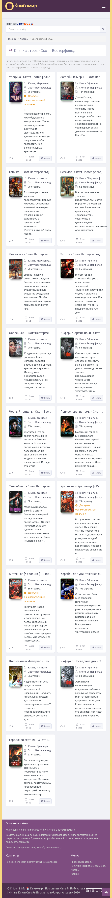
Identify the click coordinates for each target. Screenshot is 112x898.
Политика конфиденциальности (88, 866)
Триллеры (42, 746)
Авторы (24, 39)
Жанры (75, 874)
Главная (12, 39)
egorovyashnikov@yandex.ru (42, 862)
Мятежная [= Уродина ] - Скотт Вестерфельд (30, 574)
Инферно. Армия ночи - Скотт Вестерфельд (81, 333)
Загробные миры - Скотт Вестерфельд (81, 77)
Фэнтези (93, 83)
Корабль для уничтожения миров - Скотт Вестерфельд (81, 574)
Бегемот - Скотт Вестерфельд (81, 172)
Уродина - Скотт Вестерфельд (29, 77)
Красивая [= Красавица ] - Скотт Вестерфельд (81, 486)
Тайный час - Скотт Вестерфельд (30, 486)
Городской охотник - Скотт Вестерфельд (30, 740)
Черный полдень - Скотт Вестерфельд (30, 411)
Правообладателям (82, 862)
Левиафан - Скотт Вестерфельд (30, 254)
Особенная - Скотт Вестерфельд (30, 333)
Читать (45, 158)
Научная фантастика (49, 83)
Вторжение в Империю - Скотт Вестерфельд (30, 661)
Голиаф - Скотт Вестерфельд (29, 172)
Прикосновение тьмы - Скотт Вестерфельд (81, 411)
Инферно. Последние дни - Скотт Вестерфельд (81, 661)
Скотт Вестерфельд (39, 87)
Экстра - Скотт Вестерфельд (80, 254)
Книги (31, 83)
